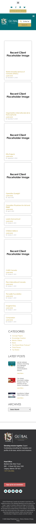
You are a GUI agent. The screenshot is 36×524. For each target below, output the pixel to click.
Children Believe (12, 231)
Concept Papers (17, 336)
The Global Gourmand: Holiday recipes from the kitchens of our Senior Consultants (23, 382)
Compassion (10, 318)
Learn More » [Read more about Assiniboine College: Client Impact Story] (20, 398)
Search (24, 25)
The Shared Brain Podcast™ (21, 345)
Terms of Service (24, 519)
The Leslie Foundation (13, 294)
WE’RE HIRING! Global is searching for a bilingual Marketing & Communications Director (23, 366)
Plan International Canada (16, 282)
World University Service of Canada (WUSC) (15, 73)
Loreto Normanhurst (13, 219)
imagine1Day (11, 306)
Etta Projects (10, 154)
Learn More (9, 76)
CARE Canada (11, 270)
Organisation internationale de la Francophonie (18, 114)
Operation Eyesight (13, 193)
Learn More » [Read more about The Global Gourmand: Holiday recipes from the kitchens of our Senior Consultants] (20, 388)
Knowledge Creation (19, 338)
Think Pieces (16, 347)
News (14, 343)
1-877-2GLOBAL (9, 471)
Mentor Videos (17, 340)
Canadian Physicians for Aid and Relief (18, 206)
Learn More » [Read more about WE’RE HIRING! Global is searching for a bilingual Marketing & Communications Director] (20, 373)
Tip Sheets (15, 350)
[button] (18, 2)
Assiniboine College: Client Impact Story (23, 394)
